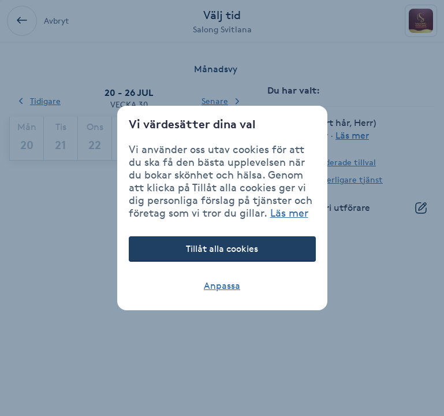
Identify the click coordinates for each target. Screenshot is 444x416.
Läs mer (289, 212)
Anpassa (222, 285)
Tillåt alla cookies (222, 248)
